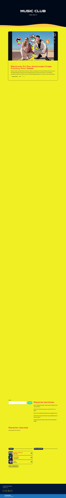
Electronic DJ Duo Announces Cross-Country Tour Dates (31, 67)
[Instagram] (9, 491)
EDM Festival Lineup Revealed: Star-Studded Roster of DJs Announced (45, 416)
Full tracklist (13, 466)
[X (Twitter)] (4, 491)
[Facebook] (11, 491)
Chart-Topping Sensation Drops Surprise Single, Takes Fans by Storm (45, 406)
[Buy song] (31, 453)
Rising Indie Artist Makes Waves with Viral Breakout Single (45, 420)
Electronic (13, 63)
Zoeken (10, 400)
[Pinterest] (6, 491)
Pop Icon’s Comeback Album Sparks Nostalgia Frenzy (45, 413)
